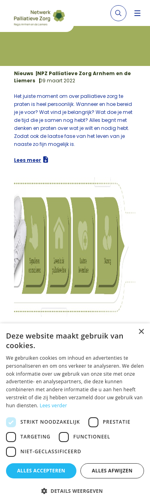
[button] (75, 491)
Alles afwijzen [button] (112, 470)
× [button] (141, 332)
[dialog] (75, 413)
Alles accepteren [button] (41, 470)
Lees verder (53, 405)
